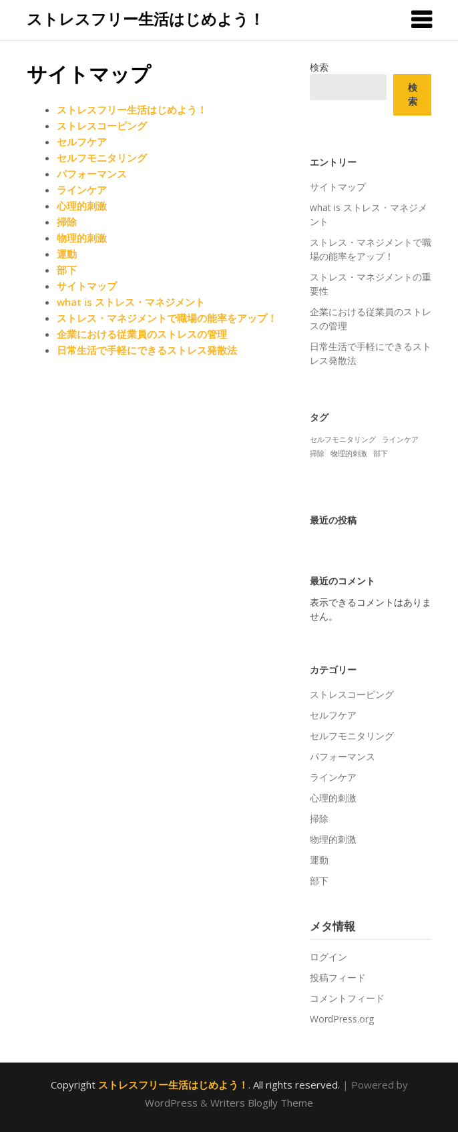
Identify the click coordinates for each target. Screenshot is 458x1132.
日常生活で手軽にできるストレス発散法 (147, 350)
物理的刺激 (82, 237)
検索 (319, 67)
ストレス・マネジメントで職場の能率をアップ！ (167, 318)
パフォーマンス (92, 173)
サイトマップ (87, 286)
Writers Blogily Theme (261, 1102)
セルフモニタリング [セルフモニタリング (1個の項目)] (343, 439)
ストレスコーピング (102, 125)
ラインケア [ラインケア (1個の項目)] (400, 439)
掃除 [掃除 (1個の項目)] (317, 453)
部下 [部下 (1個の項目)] (380, 453)
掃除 (67, 221)
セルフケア (82, 141)
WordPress (171, 1102)
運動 (67, 253)
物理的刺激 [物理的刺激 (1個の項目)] (348, 453)
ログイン (328, 956)
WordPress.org (342, 1018)
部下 (67, 269)
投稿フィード (338, 977)
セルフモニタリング (102, 157)
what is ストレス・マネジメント (131, 302)
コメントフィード (347, 998)
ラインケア (82, 189)
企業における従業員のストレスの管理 (142, 334)
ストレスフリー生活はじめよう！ (145, 18)
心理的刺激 (82, 205)
